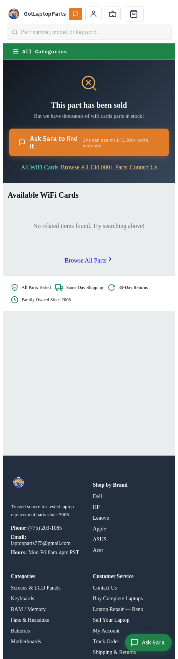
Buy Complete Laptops (118, 598)
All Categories (39, 51)
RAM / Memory (28, 609)
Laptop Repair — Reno (118, 609)
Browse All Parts (89, 260)
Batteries (20, 631)
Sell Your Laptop (111, 620)
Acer (98, 550)
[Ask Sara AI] (75, 14)
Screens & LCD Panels (35, 588)
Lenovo (101, 518)
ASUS (100, 539)
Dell (97, 496)
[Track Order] (113, 14)
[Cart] (134, 13)
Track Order (106, 641)
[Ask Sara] (148, 642)
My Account (106, 631)
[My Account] (93, 14)
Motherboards (26, 641)
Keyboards (22, 598)
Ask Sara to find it (89, 142)
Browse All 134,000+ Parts (94, 167)
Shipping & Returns (114, 652)
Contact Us (143, 167)
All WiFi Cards (39, 167)
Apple (99, 529)
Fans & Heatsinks (30, 620)
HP (96, 507)
